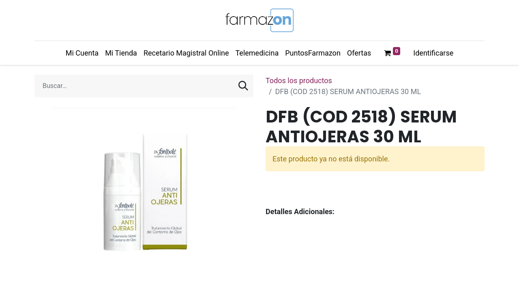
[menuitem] (82, 53)
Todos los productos (299, 80)
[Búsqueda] (243, 86)
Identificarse (433, 53)
